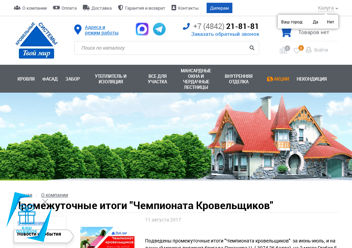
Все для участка (157, 78)
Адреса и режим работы (102, 29)
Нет (330, 21)
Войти (321, 49)
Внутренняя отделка (239, 78)
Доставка (101, 8)
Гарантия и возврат (145, 8)
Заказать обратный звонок (225, 33)
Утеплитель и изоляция (110, 78)
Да (315, 21)
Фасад (50, 79)
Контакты (188, 8)
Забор (72, 79)
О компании (34, 8)
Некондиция (312, 79)
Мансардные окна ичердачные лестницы (196, 79)
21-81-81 (221, 26)
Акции (281, 79)
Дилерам (219, 8)
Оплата (69, 8)
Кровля (26, 79)
